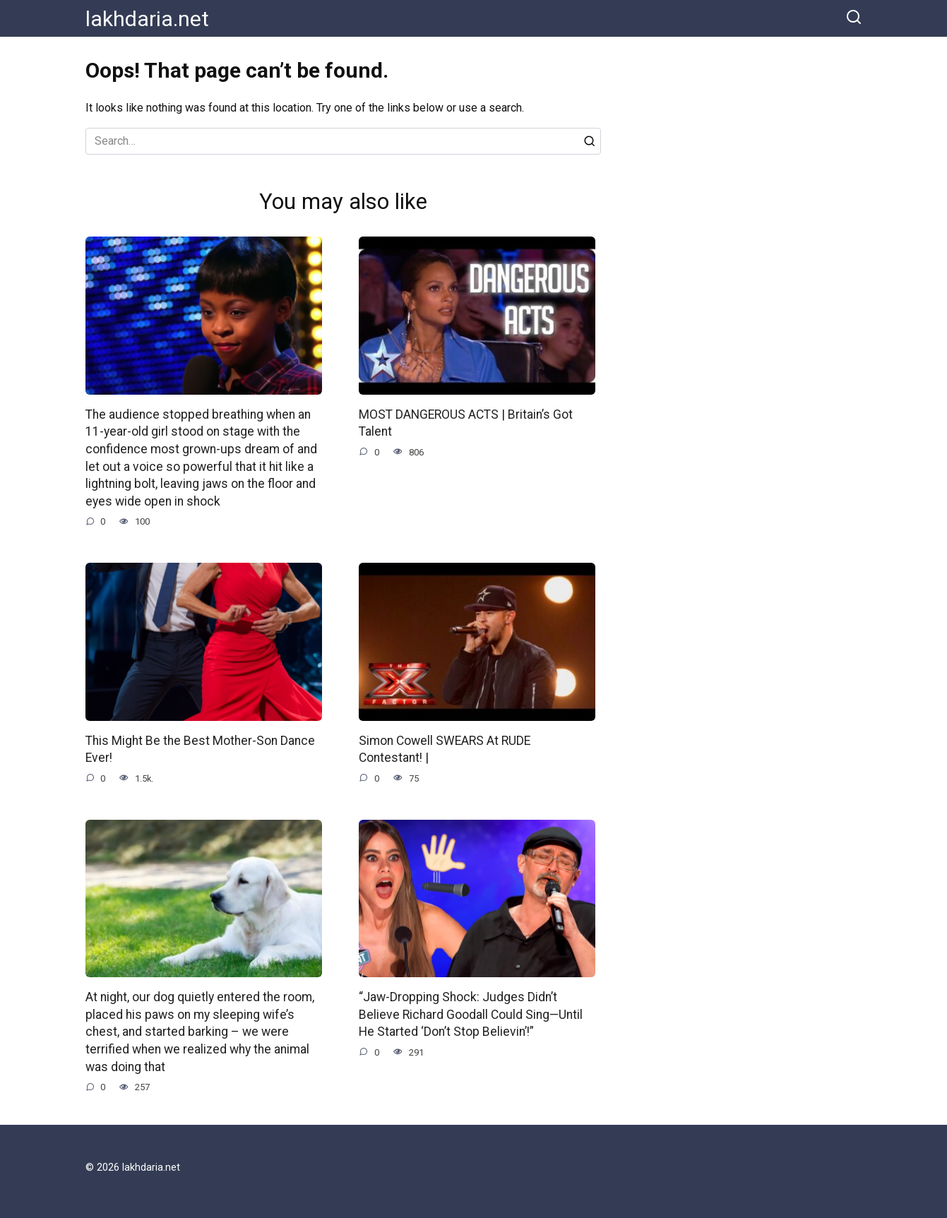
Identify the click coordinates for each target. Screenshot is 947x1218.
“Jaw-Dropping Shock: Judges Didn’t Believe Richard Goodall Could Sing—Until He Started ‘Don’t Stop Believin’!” (471, 1014)
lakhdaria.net (147, 18)
